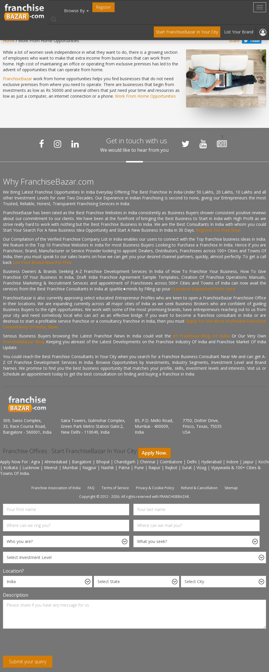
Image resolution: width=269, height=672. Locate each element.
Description (15, 595)
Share (234, 40)
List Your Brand (238, 32)
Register (103, 7)
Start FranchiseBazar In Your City (187, 32)
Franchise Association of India (56, 487)
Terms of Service (115, 487)
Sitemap (231, 487)
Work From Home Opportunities (145, 96)
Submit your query (27, 661)
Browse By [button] (76, 10)
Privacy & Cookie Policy (155, 487)
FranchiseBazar (17, 78)
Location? (13, 571)
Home (9, 40)
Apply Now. (154, 453)
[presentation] (47, 644)
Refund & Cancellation (199, 487)
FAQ (91, 487)
